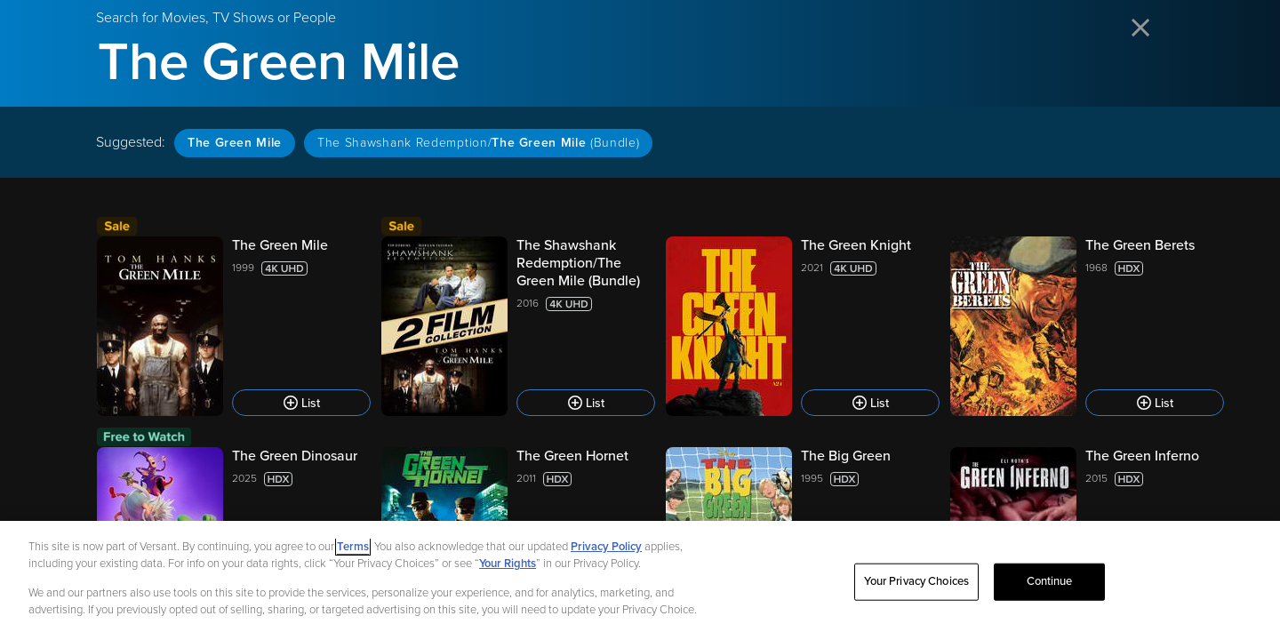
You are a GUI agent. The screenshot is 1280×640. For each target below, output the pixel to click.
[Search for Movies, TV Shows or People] (640, 62)
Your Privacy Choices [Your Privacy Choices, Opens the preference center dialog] (916, 588)
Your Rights (507, 571)
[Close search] (1142, 29)
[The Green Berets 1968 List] (1087, 326)
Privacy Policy (606, 554)
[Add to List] (301, 402)
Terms (353, 554)
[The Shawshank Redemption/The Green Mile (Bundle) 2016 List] (518, 326)
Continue (1050, 588)
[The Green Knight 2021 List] (802, 326)
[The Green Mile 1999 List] (234, 326)
